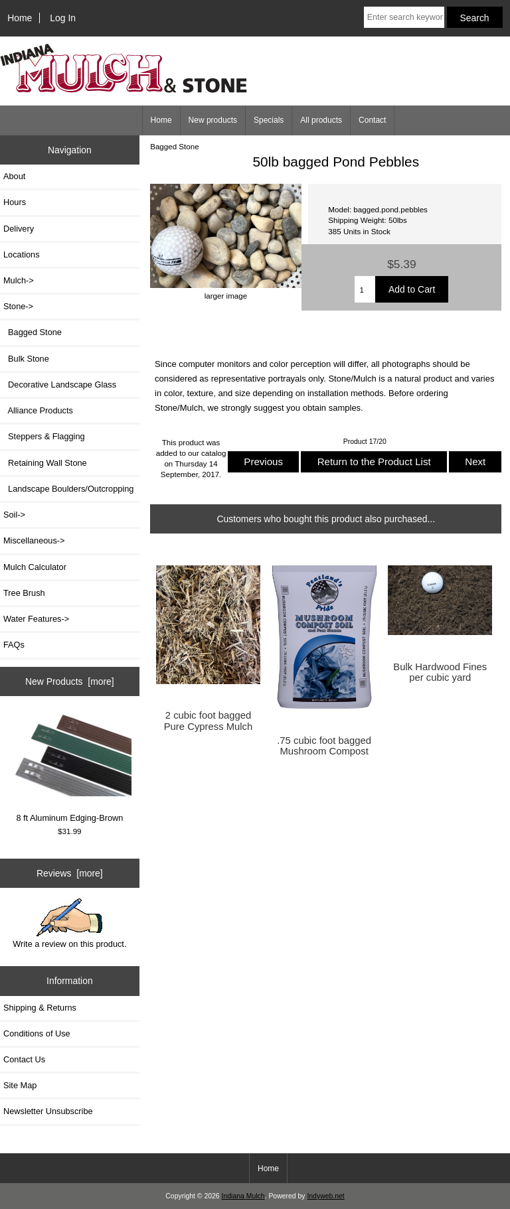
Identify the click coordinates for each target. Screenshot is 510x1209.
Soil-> (14, 515)
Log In (63, 18)
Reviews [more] (70, 873)
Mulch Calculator (34, 567)
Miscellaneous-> (33, 540)
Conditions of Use (36, 1033)
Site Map (20, 1085)
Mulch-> (18, 280)
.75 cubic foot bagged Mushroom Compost (324, 745)
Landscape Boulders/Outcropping (68, 489)
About (14, 176)
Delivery (18, 229)
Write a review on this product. (69, 923)
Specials (269, 120)
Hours (14, 202)
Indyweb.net (325, 1196)
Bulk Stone (26, 359)
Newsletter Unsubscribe (48, 1111)
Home (19, 18)
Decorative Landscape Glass (59, 385)
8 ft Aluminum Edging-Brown (70, 768)
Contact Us (24, 1059)
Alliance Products (38, 410)
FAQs (14, 645)
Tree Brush (24, 593)
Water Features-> (36, 619)
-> (18, 306)
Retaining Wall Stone (45, 463)
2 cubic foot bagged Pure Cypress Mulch (208, 720)
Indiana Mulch (243, 1196)
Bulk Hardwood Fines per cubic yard (440, 672)
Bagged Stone (174, 146)
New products (213, 120)
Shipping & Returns (39, 1008)
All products (321, 120)
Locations (21, 254)
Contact (372, 120)
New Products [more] (69, 681)
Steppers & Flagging (44, 436)
